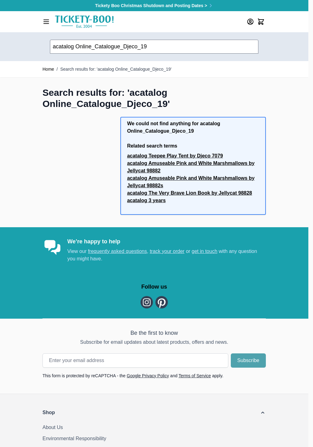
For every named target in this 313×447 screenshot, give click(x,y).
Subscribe (248, 360)
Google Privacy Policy (148, 375)
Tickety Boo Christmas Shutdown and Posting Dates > (154, 5)
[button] (154, 412)
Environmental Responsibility (74, 438)
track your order (167, 251)
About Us (52, 427)
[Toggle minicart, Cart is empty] (261, 22)
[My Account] (250, 22)
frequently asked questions (117, 251)
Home (48, 69)
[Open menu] (46, 21)
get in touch (204, 251)
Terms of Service (195, 375)
